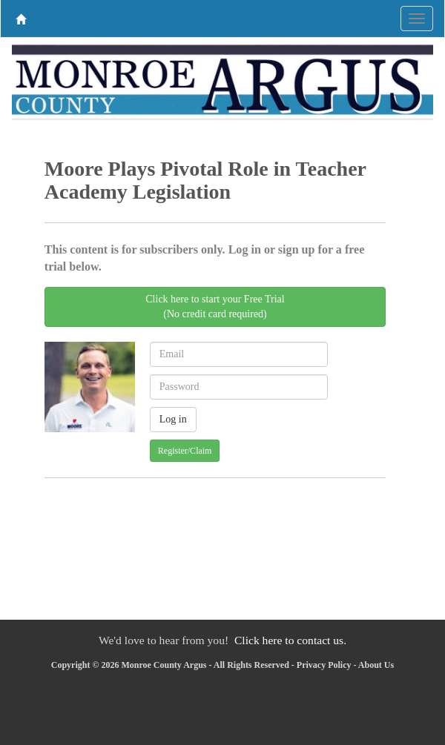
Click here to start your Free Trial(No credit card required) (214, 306)
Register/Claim (185, 451)
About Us (376, 665)
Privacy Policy (324, 665)
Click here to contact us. (290, 640)
